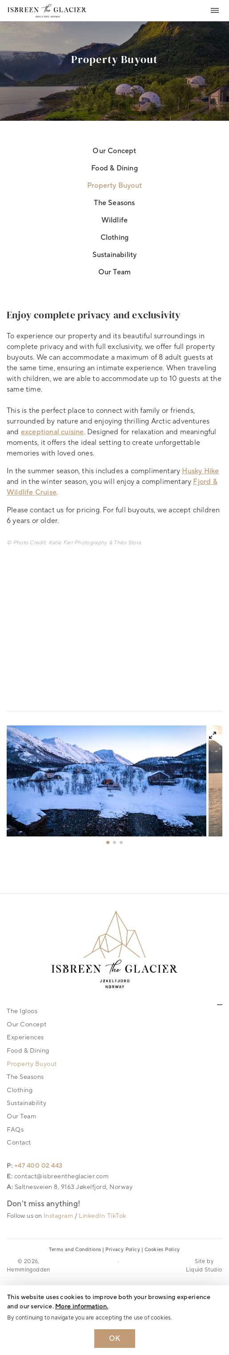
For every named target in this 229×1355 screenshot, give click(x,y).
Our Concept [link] (114, 151)
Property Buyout (32, 1064)
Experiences (25, 1037)
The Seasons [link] (114, 202)
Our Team (21, 1116)
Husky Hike (200, 471)
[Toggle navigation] (215, 11)
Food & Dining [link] (114, 168)
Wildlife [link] (114, 220)
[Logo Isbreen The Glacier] (47, 10)
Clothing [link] (114, 237)
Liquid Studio (204, 1269)
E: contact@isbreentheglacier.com (57, 1176)
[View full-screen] (212, 735)
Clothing (19, 1090)
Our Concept (27, 1024)
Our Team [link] (114, 272)
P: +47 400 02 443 (35, 1165)
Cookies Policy (162, 1249)
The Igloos (22, 1011)
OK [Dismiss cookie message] (115, 1338)
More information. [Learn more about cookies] (81, 1306)
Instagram (58, 1216)
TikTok (116, 1216)
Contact (19, 1142)
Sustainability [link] (114, 254)
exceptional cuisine (52, 432)
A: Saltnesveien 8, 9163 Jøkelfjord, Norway (70, 1187)
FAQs (15, 1129)
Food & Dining (28, 1050)
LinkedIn (92, 1216)
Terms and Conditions (75, 1249)
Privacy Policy (122, 1249)
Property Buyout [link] (114, 185)
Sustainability (26, 1103)
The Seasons (25, 1077)
